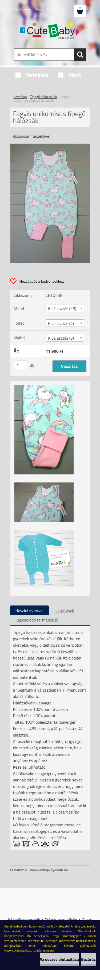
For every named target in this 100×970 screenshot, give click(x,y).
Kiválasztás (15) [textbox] (62, 308)
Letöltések (64, 610)
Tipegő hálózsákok (43, 96)
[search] (80, 54)
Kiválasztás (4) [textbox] (61, 323)
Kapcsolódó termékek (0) (37, 620)
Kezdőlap (20, 96)
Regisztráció (44, 9)
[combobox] (65, 308)
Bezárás (88, 959)
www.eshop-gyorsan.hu (49, 870)
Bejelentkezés (22, 9)
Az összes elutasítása (59, 959)
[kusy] (20, 365)
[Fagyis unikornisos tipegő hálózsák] (50, 146)
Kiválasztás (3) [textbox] (61, 338)
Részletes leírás (29, 610)
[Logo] (50, 31)
